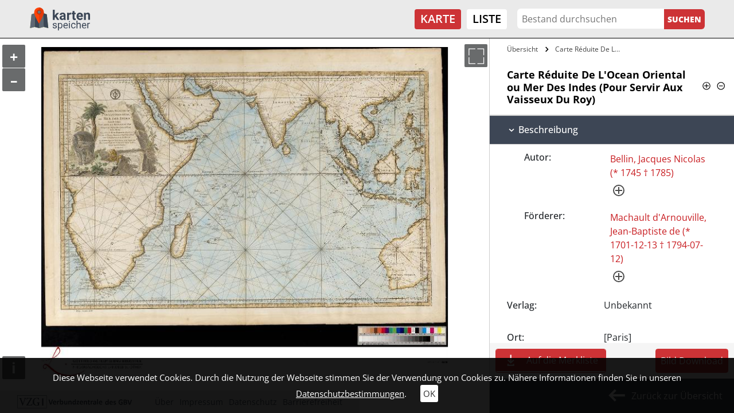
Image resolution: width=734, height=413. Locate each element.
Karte (437, 18)
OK (429, 393)
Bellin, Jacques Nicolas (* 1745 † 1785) (657, 166)
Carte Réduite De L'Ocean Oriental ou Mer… (589, 49)
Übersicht (522, 49)
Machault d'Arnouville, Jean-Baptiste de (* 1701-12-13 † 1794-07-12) (658, 238)
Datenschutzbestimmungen (350, 393)
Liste (487, 18)
